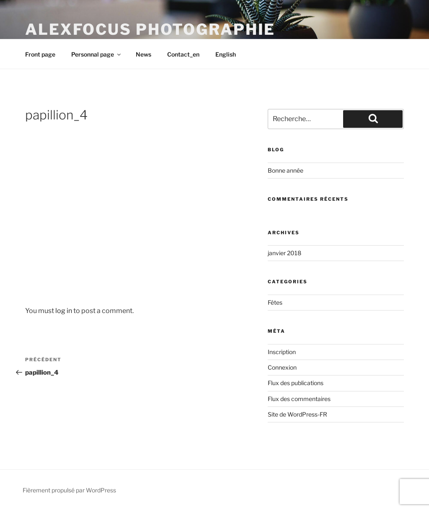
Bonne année (286, 170)
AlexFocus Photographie (150, 29)
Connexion (282, 367)
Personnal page (96, 54)
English (225, 54)
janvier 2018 (284, 252)
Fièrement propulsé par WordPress (69, 490)
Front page (40, 54)
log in (63, 311)
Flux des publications (295, 382)
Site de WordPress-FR (297, 414)
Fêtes (275, 302)
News (143, 54)
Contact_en (183, 54)
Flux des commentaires (299, 398)
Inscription (282, 351)
